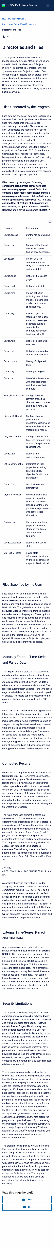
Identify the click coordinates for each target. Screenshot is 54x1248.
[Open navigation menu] (48, 5)
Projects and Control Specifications (18, 24)
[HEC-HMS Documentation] (3, 5)
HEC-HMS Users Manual (22, 5)
